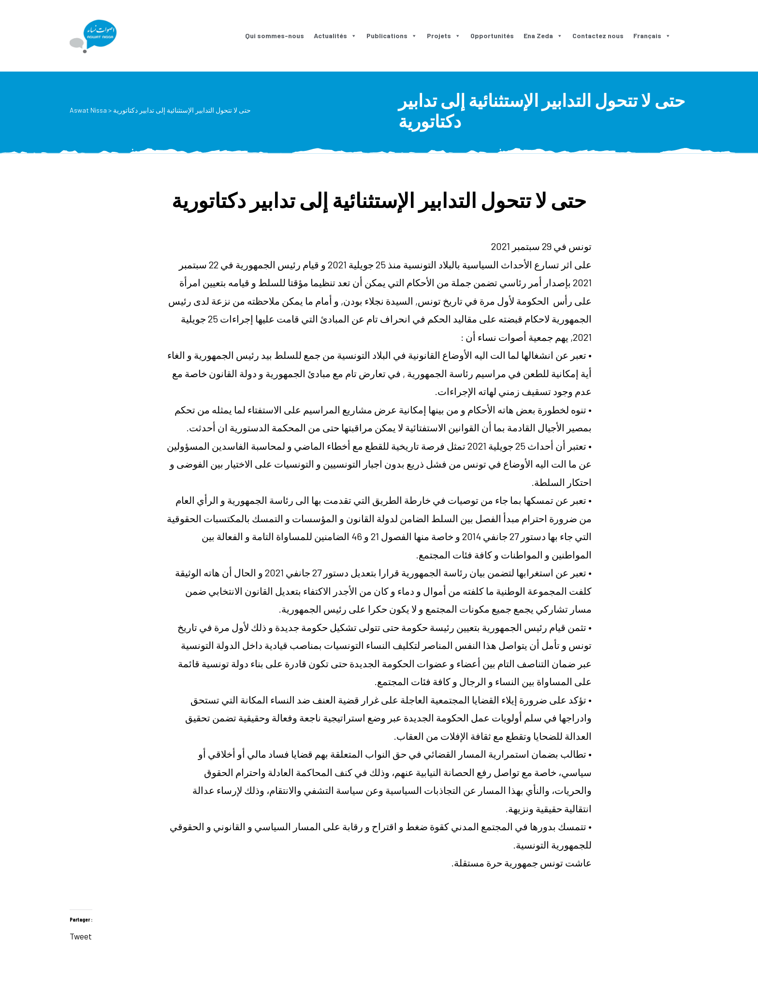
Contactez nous (598, 35)
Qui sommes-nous (274, 35)
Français (652, 35)
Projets (444, 35)
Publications (391, 35)
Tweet (81, 934)
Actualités (335, 35)
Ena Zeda (543, 35)
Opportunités (492, 35)
